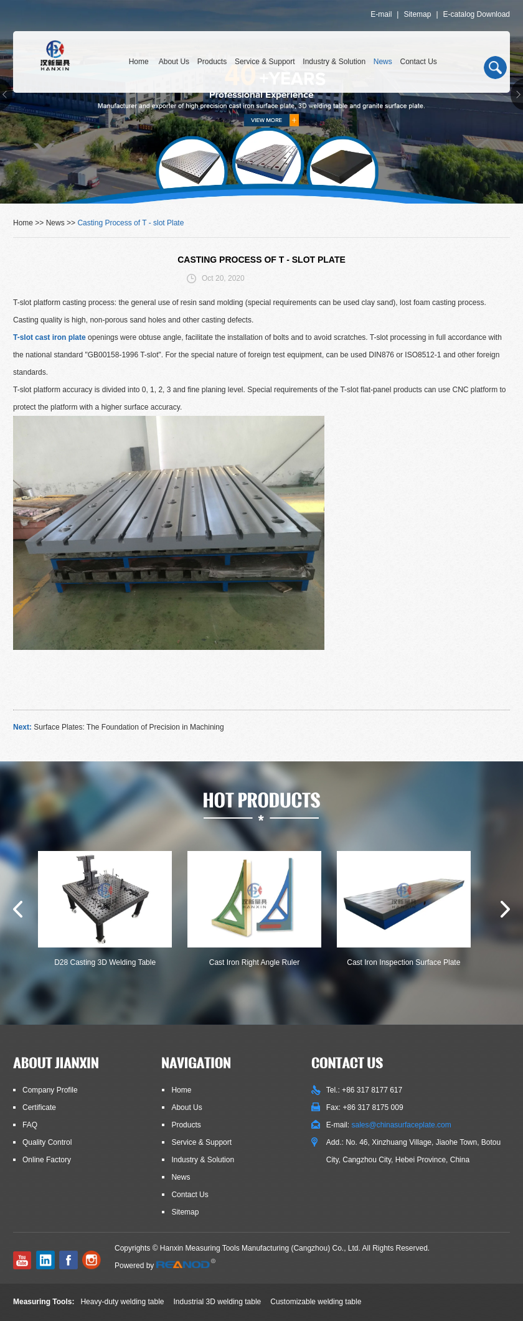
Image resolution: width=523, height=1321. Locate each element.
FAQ (29, 1125)
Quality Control (47, 1142)
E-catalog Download (476, 14)
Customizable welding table (315, 1301)
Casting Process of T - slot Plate (130, 223)
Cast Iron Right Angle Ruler (254, 962)
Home (139, 61)
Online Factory (46, 1159)
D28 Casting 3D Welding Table (105, 962)
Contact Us (418, 61)
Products (212, 61)
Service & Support (265, 61)
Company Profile (50, 1090)
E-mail (381, 14)
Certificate (39, 1107)
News (383, 61)
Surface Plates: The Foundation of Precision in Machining (129, 727)
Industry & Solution (334, 61)
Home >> (29, 223)
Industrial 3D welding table (218, 1301)
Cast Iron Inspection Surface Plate (403, 962)
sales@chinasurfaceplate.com (401, 1125)
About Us (174, 61)
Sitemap (417, 14)
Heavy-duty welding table (122, 1301)
